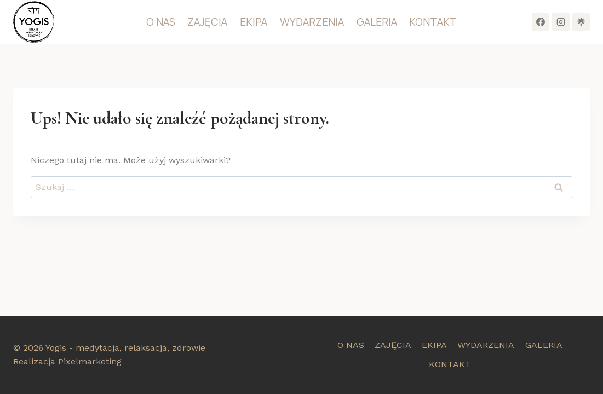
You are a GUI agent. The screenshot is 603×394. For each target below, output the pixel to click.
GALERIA (377, 22)
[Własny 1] (581, 22)
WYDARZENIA (312, 22)
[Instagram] (561, 22)
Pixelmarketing (90, 361)
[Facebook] (540, 22)
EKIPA (253, 22)
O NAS (160, 22)
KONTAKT (433, 22)
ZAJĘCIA (207, 22)
